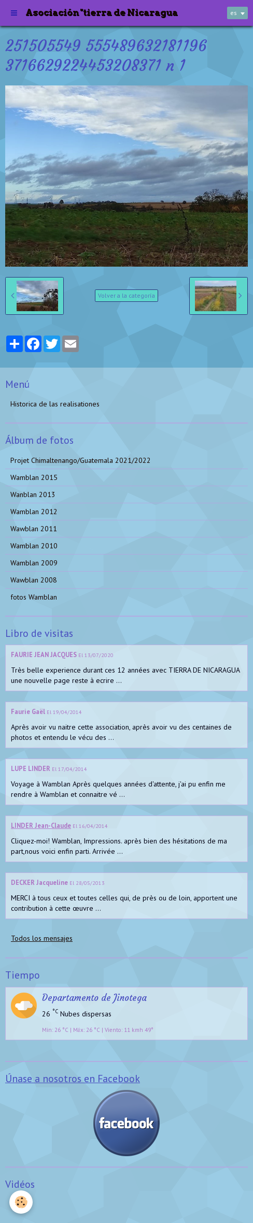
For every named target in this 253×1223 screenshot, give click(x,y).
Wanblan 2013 (32, 494)
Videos (21, 1204)
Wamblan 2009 (34, 562)
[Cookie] (21, 1202)
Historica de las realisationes (55, 404)
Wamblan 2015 (34, 477)
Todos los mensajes (42, 938)
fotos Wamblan (33, 597)
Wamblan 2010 (34, 545)
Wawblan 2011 (33, 528)
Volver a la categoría (126, 295)
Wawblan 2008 (33, 580)
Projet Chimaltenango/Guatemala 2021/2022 (80, 460)
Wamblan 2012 (34, 511)
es (233, 13)
